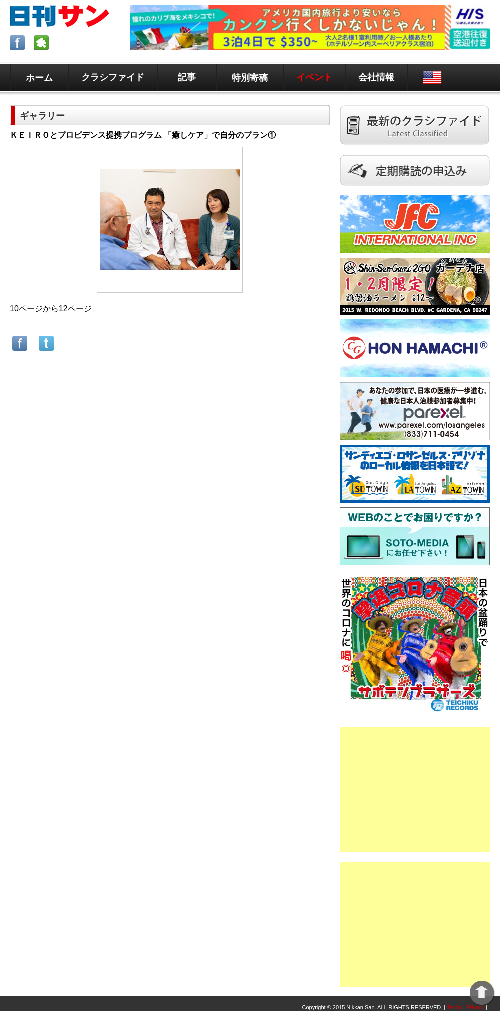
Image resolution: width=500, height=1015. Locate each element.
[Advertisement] (415, 789)
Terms (454, 1007)
